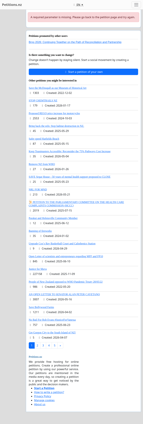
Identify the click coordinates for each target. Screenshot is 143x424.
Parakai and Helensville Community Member (53, 218)
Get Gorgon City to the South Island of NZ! (52, 332)
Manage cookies (44, 400)
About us (39, 404)
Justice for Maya (38, 269)
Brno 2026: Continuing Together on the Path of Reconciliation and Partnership (75, 42)
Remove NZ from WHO (42, 164)
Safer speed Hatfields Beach (44, 138)
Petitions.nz (12, 4)
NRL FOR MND (38, 189)
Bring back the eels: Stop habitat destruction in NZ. (56, 126)
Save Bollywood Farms (41, 307)
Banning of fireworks (40, 230)
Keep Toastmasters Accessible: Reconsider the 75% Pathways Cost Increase (70, 151)
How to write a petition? (49, 392)
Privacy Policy (42, 396)
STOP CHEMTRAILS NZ (43, 100)
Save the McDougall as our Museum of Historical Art (57, 87)
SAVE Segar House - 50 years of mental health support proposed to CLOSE (70, 176)
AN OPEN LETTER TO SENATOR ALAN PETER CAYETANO (64, 294)
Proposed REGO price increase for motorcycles (54, 113)
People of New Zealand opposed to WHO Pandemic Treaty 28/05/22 (66, 281)
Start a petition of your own (83, 72)
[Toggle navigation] (136, 4)
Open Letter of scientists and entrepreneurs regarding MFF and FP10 (66, 256)
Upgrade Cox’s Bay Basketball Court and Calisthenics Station (62, 243)
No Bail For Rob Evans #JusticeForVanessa (52, 319)
